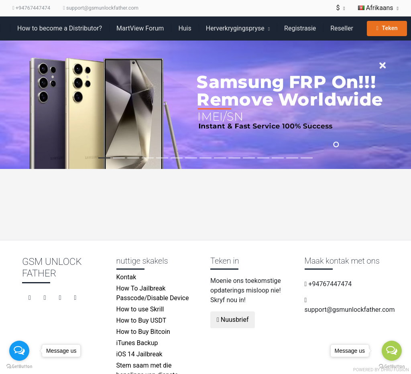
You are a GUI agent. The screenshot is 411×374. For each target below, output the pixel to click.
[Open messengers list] (19, 351)
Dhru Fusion (395, 369)
